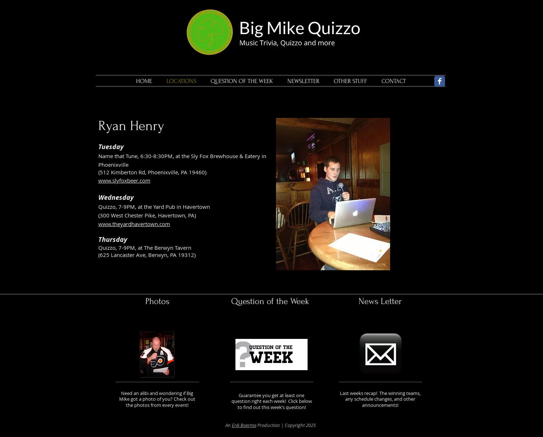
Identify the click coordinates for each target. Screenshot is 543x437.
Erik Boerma (244, 425)
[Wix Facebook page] (439, 81)
